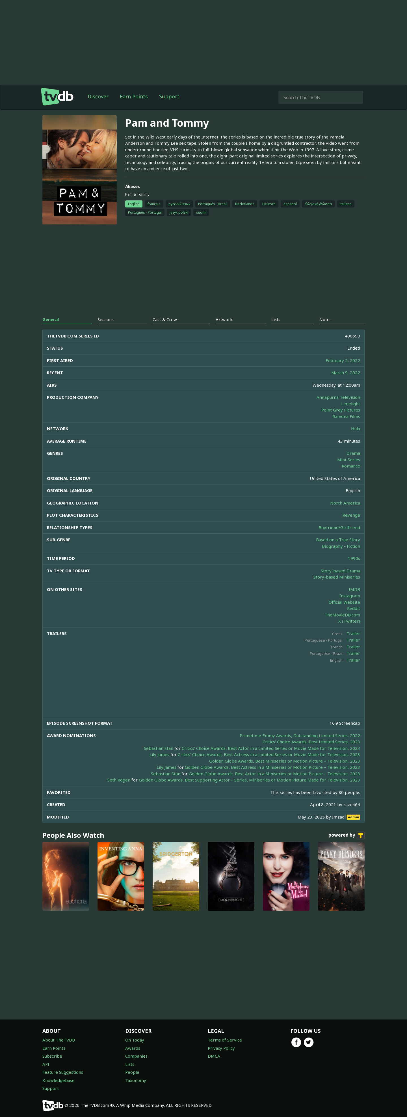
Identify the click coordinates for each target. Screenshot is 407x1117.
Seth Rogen (118, 780)
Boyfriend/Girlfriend (339, 527)
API (45, 1064)
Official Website (344, 602)
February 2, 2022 (343, 360)
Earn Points (134, 96)
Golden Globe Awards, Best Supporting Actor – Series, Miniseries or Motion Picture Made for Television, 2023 (249, 780)
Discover (98, 96)
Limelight (350, 403)
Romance (351, 466)
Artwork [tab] (224, 319)
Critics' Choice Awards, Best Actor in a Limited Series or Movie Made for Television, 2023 (271, 748)
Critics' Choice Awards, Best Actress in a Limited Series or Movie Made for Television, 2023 (269, 754)
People (132, 1072)
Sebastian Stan (158, 748)
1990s (354, 558)
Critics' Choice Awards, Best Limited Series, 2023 (311, 741)
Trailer (353, 633)
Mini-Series (348, 459)
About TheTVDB (58, 1040)
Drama (353, 453)
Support (169, 96)
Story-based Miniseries (336, 577)
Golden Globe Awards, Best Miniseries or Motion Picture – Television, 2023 (284, 761)
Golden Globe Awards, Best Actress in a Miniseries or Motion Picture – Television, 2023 (272, 767)
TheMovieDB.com (342, 615)
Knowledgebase (58, 1080)
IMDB (354, 589)
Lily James (159, 754)
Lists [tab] (275, 319)
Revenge (351, 515)
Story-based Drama (340, 570)
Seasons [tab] (106, 319)
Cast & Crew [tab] (165, 319)
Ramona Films (346, 416)
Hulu (355, 428)
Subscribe (52, 1056)
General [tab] (50, 319)
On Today (134, 1040)
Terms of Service (225, 1040)
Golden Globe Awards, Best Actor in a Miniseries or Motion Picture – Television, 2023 (274, 773)
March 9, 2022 (345, 372)
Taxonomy (135, 1080)
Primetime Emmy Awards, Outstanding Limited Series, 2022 (300, 735)
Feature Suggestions (62, 1072)
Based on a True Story (338, 539)
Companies (136, 1056)
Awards (132, 1048)
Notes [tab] (325, 319)
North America (345, 503)
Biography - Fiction (341, 546)
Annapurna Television (338, 397)
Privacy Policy (221, 1048)
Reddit (353, 608)
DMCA (214, 1056)
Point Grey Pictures (340, 410)
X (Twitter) (349, 621)
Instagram (349, 595)
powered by (346, 835)
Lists (129, 1064)
